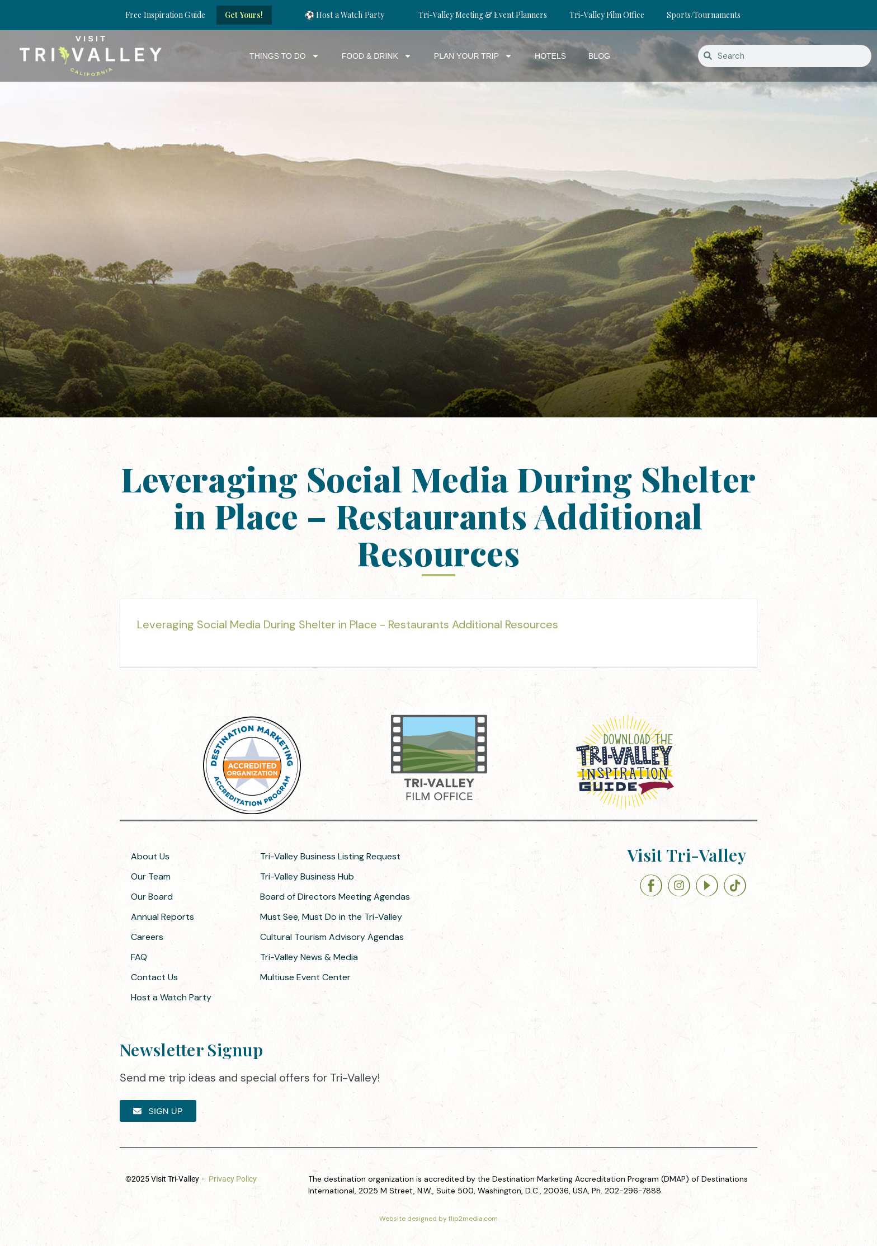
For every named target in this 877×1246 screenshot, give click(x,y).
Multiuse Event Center (305, 977)
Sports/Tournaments (704, 15)
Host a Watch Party (171, 997)
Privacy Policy (233, 1178)
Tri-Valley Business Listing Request (330, 856)
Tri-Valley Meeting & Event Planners (482, 15)
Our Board (152, 896)
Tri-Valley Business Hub (307, 876)
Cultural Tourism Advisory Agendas (332, 937)
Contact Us (154, 977)
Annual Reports (162, 917)
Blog (599, 55)
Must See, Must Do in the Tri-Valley (331, 917)
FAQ (139, 957)
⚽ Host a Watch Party (345, 15)
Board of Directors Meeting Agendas (335, 896)
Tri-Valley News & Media (309, 957)
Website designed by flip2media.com (438, 1218)
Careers (147, 937)
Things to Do (284, 55)
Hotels (550, 55)
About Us (150, 856)
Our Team (151, 876)
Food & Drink (377, 55)
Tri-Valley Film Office (606, 15)
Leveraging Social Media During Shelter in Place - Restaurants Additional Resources (347, 624)
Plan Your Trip (473, 55)
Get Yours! (244, 15)
